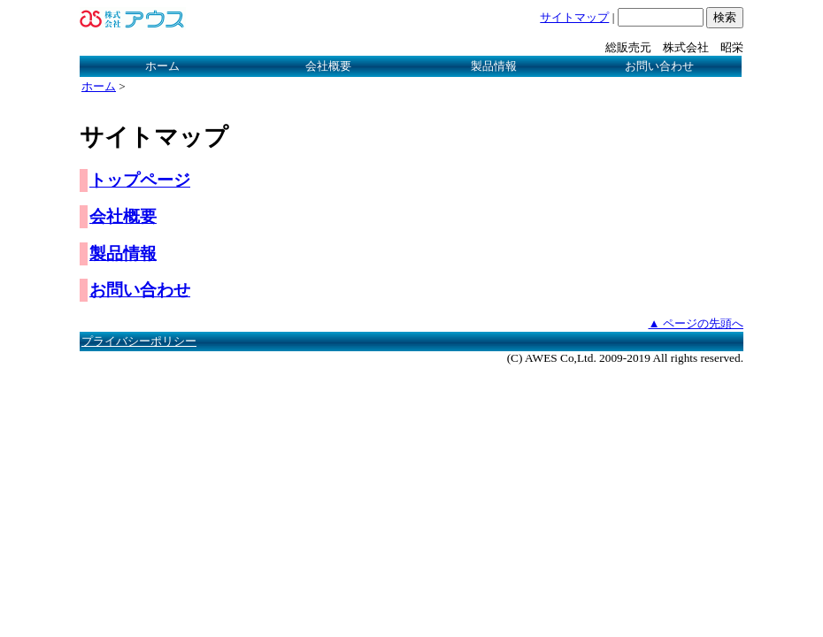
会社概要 (328, 66)
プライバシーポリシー (138, 341)
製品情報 (494, 66)
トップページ (139, 180)
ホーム (162, 66)
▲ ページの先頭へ (695, 323)
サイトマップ (574, 17)
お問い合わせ (659, 66)
